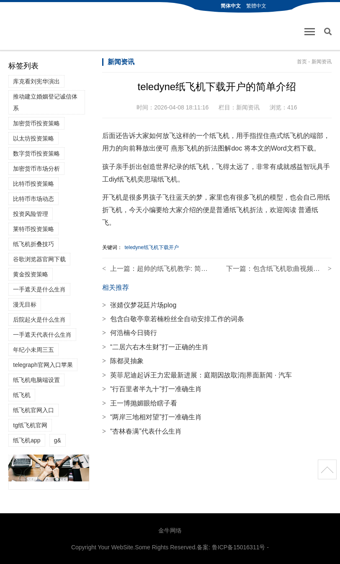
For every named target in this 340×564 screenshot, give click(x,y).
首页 (302, 62)
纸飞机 (22, 395)
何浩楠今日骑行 (129, 332)
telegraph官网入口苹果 (42, 364)
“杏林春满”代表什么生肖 (142, 431)
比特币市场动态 (33, 198)
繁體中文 (256, 6)
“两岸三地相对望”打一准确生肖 (152, 417)
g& (57, 440)
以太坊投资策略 (33, 138)
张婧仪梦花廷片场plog (139, 305)
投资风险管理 (30, 214)
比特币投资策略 (33, 183)
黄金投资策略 (30, 274)
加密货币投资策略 (36, 123)
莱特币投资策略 (33, 229)
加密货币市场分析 (36, 168)
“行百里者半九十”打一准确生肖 (152, 388)
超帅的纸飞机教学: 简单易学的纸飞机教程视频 (206, 268)
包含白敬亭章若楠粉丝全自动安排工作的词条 (173, 318)
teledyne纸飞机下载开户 (151, 247)
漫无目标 (24, 304)
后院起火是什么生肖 (39, 319)
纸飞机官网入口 (33, 410)
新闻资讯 (322, 62)
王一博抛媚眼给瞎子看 (139, 403)
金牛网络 (170, 530)
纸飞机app (26, 440)
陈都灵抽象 (123, 360)
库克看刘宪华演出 (36, 81)
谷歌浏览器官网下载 (39, 259)
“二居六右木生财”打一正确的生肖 (155, 347)
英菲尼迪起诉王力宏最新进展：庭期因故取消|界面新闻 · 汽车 (197, 375)
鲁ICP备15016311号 (238, 547)
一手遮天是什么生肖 (39, 289)
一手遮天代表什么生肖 (42, 334)
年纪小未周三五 (33, 349)
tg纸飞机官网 (30, 425)
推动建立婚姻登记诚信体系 (45, 102)
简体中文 (231, 6)
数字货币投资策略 (36, 153)
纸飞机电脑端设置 (36, 380)
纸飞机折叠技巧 (33, 244)
